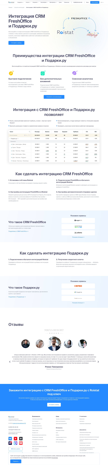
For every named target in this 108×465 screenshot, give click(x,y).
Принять (15, 461)
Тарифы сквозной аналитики (63, 419)
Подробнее (18, 231)
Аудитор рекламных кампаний (39, 446)
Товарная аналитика (37, 428)
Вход (87, 2)
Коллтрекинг (35, 421)
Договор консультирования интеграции (89, 437)
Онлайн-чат (35, 432)
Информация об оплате (85, 443)
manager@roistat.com (14, 429)
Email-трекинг (35, 444)
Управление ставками (37, 437)
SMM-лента (35, 451)
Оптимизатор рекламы (37, 439)
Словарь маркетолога (61, 437)
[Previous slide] (9, 361)
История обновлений (61, 442)
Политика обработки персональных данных (88, 440)
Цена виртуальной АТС (61, 423)
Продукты (19, 2)
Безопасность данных (85, 445)
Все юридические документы (87, 452)
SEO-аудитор (35, 448)
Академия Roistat (60, 430)
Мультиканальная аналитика (39, 435)
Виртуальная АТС (36, 423)
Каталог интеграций (19, 7)
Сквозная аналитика (37, 419)
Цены (60, 2)
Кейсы (57, 435)
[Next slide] (98, 361)
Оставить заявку (16, 43)
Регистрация (95, 2)
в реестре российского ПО (19, 423)
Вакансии (66, 2)
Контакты (82, 421)
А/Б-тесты (34, 442)
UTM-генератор (60, 439)
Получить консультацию (54, 97)
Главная (10, 7)
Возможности (36, 416)
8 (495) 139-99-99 (78, 2)
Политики (55, 458)
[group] (25, 344)
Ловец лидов (35, 430)
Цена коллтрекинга (60, 421)
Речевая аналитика (37, 426)
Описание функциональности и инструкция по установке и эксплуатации (87, 449)
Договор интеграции (85, 434)
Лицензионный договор (85, 432)
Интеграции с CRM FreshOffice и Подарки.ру (37, 7)
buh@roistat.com (13, 433)
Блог (57, 432)
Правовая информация (85, 423)
